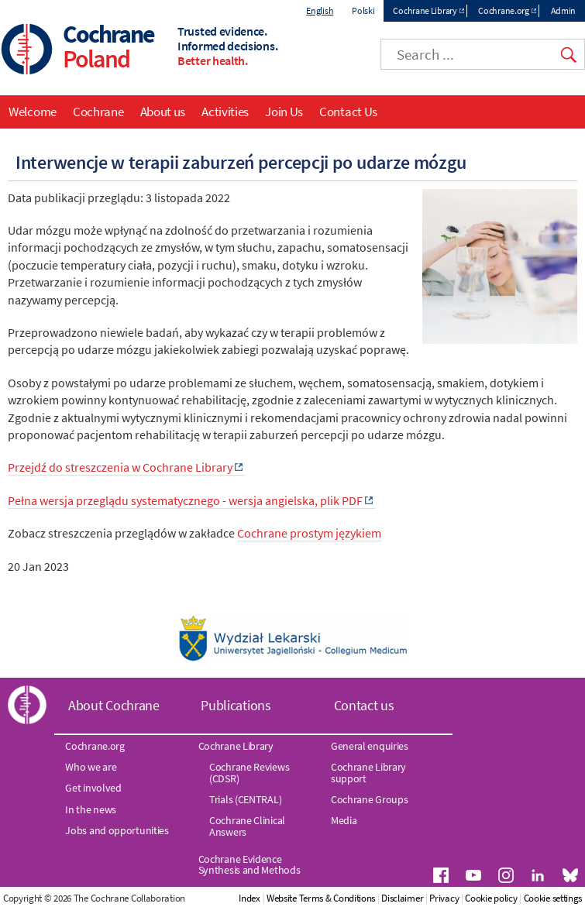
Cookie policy (491, 898)
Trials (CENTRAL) (245, 799)
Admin (563, 10)
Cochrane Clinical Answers (247, 825)
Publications (235, 705)
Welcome (33, 111)
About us (163, 111)
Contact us (364, 705)
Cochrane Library (424, 10)
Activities (225, 111)
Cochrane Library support (368, 772)
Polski (363, 10)
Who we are (90, 767)
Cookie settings (553, 898)
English (319, 10)
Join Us (284, 111)
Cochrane (98, 111)
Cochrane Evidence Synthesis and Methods (249, 864)
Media (344, 820)
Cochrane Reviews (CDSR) (249, 772)
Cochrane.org (503, 10)
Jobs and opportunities (116, 830)
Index (249, 898)
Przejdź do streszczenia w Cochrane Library (120, 467)
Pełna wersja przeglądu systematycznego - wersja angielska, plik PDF (185, 500)
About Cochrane (114, 705)
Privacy (444, 898)
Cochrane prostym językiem (309, 533)
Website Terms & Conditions (321, 898)
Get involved (93, 788)
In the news (90, 809)
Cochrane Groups (369, 799)
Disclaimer (402, 898)
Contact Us (348, 111)
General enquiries (369, 746)
